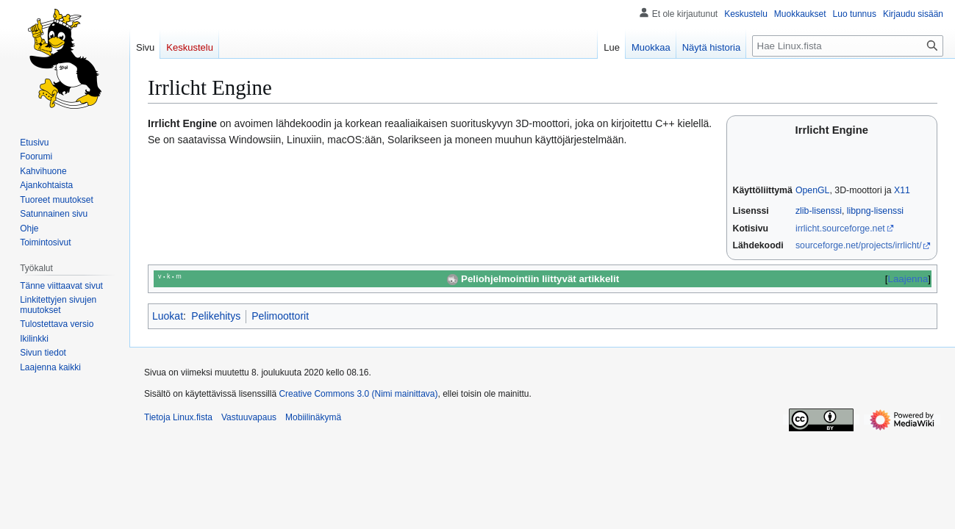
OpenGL (812, 190)
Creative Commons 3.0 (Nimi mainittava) (358, 394)
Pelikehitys (215, 316)
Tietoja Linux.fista (178, 417)
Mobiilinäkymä (313, 417)
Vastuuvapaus (248, 417)
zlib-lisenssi (818, 211)
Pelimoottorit (280, 316)
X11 (902, 190)
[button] (50, 367)
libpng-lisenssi (875, 211)
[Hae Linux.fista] (847, 46)
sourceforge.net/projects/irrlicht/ (858, 245)
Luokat (167, 316)
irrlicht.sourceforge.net (840, 228)
